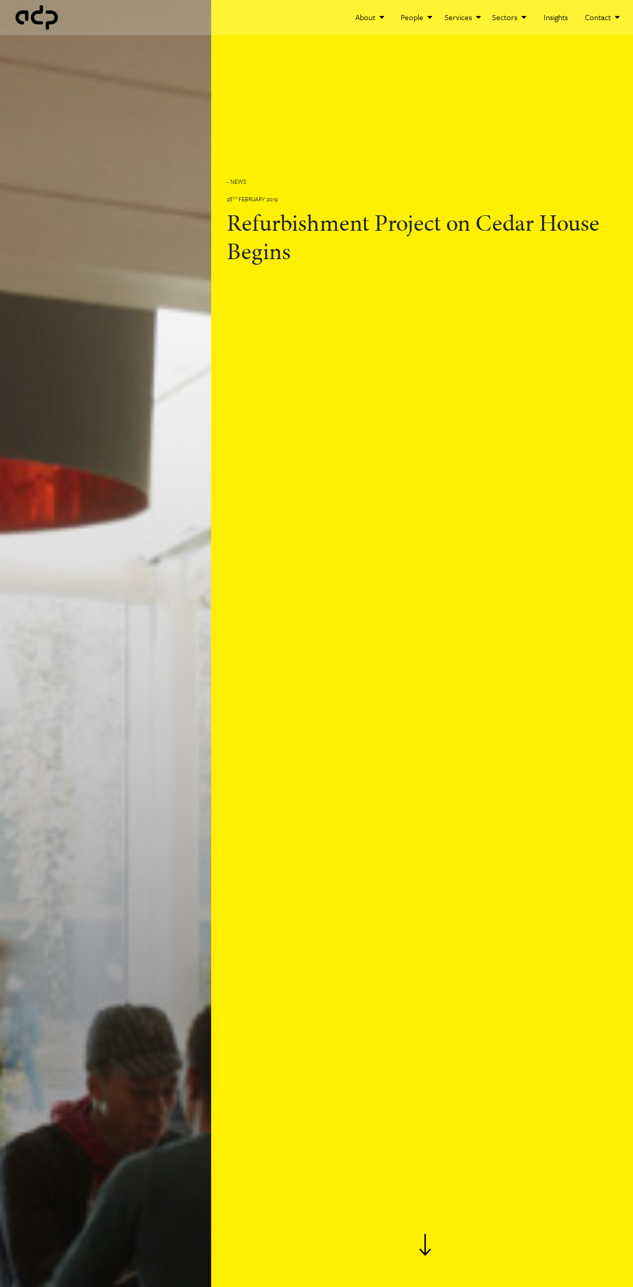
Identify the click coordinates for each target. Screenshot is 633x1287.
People (416, 17)
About (369, 17)
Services (463, 17)
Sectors (509, 17)
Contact (602, 17)
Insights (556, 17)
